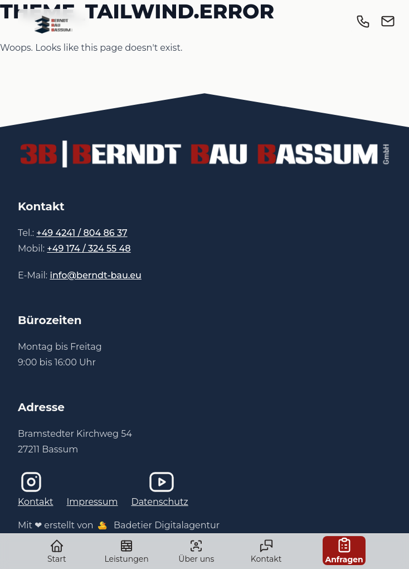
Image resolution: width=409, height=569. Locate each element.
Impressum (92, 501)
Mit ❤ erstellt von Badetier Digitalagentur (119, 525)
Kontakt (35, 501)
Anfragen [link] (344, 550)
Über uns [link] (196, 551)
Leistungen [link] (127, 551)
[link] (53, 24)
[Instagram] (74, 482)
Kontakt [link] (266, 551)
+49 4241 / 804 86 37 (81, 233)
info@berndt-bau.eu (95, 275)
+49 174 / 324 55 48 (88, 248)
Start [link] (56, 551)
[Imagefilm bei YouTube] (204, 482)
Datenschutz (159, 501)
